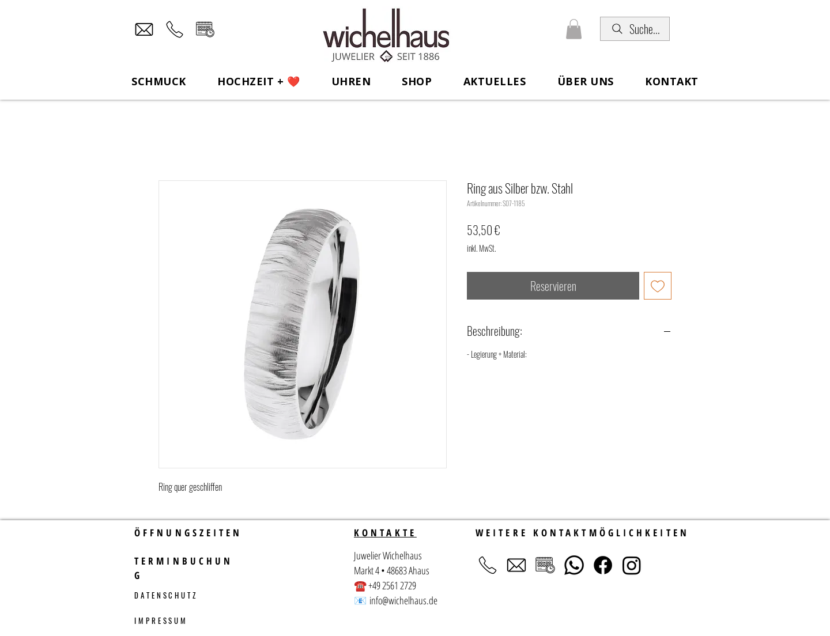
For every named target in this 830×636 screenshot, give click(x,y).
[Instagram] (632, 565)
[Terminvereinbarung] (205, 29)
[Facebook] (603, 565)
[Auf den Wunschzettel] (657, 286)
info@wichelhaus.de (403, 600)
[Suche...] (635, 29)
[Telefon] (174, 29)
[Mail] (144, 29)
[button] (573, 29)
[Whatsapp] (574, 565)
